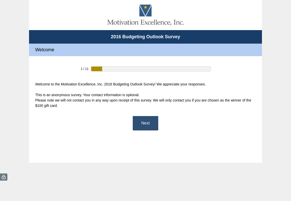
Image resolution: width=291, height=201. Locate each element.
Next (145, 123)
